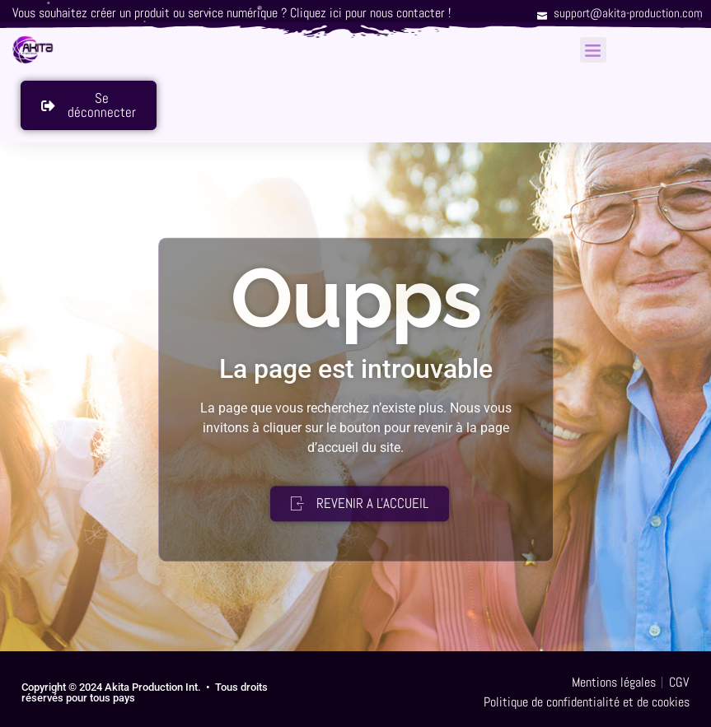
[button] (593, 50)
